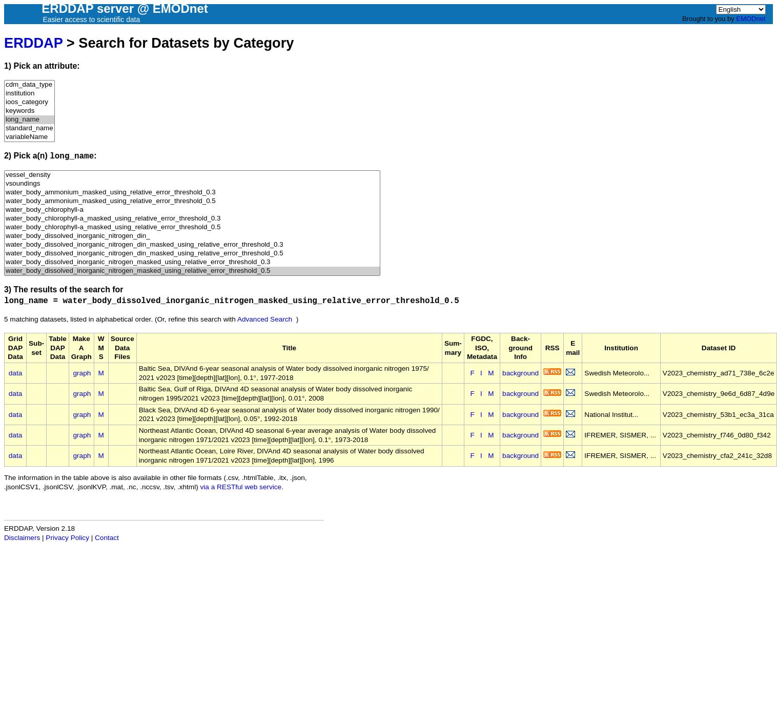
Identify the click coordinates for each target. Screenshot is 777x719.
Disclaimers (22, 538)
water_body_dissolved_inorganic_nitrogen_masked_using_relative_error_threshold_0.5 (192, 271)
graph (82, 373)
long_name (29, 119)
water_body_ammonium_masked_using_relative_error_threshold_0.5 (192, 201)
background (520, 373)
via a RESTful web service (241, 487)
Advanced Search (264, 319)
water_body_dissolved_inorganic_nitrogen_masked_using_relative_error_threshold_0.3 (192, 262)
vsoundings (192, 183)
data (15, 373)
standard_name (29, 128)
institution (29, 93)
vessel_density (192, 175)
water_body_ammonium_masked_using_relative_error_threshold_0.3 (192, 192)
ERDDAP (33, 43)
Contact (107, 538)
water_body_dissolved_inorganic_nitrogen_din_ (192, 236)
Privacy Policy (67, 538)
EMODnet (750, 19)
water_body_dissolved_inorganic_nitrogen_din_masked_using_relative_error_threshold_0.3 (192, 245)
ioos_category (29, 102)
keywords (29, 111)
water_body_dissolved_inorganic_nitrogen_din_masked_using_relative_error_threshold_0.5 (192, 253)
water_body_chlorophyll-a (192, 210)
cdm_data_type (29, 85)
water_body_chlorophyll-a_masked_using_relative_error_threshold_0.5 (192, 227)
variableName (29, 137)
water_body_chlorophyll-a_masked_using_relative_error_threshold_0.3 (192, 218)
